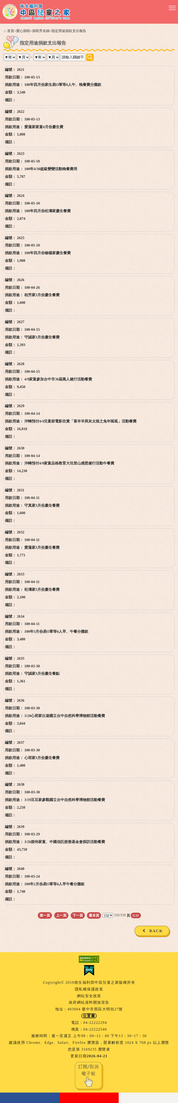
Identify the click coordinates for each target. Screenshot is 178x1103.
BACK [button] (156, 930)
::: (4, 31)
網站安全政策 (89, 996)
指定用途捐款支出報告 (68, 31)
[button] (172, 8)
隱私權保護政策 (89, 989)
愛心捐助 (23, 31)
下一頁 (78, 915)
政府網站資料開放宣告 (89, 1002)
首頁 (10, 31)
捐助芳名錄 (41, 31)
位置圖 (89, 1016)
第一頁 (45, 915)
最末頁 (94, 915)
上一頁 (61, 915)
